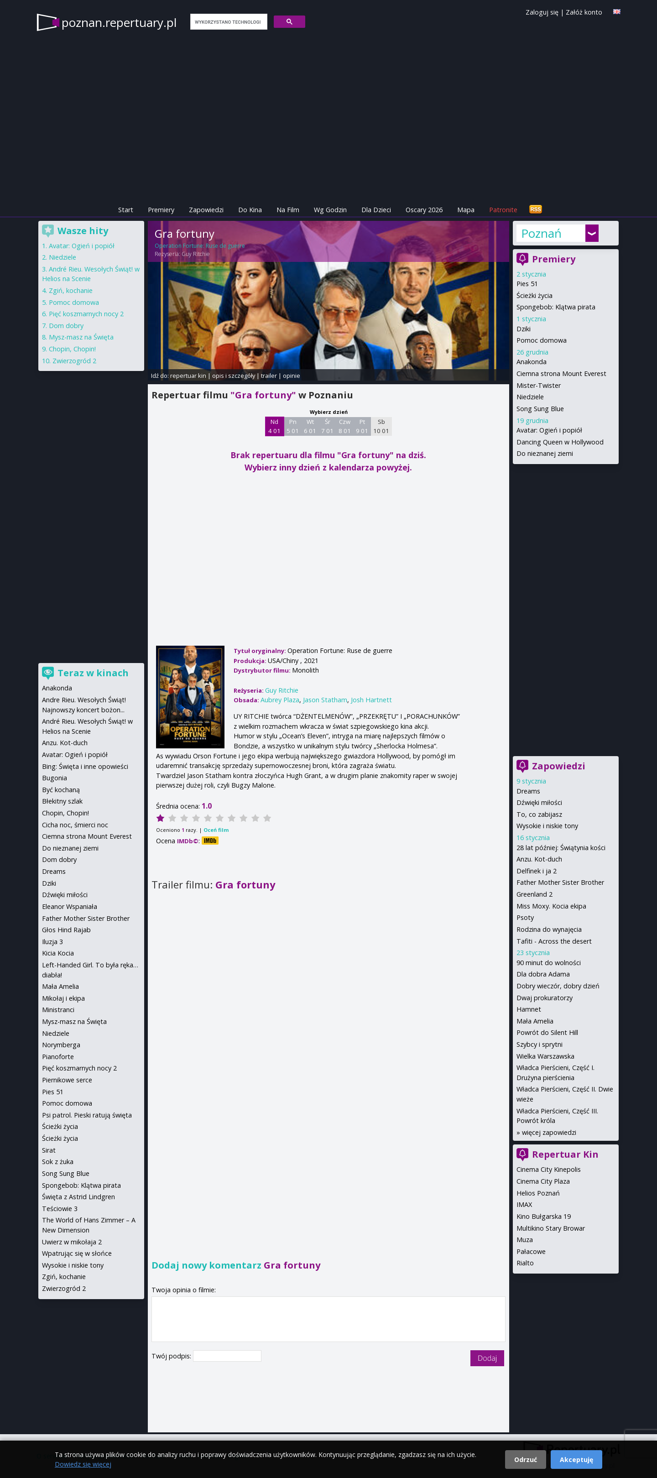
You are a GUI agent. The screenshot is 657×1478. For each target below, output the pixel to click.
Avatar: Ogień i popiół (549, 430)
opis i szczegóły (233, 375)
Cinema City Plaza (543, 1181)
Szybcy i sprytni (539, 1044)
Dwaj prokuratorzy (544, 997)
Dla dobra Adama (543, 974)
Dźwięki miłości (539, 802)
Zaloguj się (542, 12)
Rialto (525, 1263)
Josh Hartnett (371, 699)
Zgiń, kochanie (71, 290)
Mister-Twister (538, 385)
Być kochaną (61, 789)
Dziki (523, 328)
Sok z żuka (57, 1161)
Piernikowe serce (67, 1080)
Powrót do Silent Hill (547, 1032)
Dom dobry (66, 325)
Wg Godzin (330, 209)
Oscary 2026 (424, 209)
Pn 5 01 (293, 426)
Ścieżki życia (534, 295)
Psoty (525, 917)
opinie (291, 375)
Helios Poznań (538, 1193)
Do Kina (250, 209)
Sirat (49, 1150)
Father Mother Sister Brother (560, 882)
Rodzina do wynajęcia (549, 929)
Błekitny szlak (62, 801)
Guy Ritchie (196, 254)
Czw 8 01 (345, 426)
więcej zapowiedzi (549, 1132)
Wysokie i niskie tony (547, 825)
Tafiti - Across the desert (554, 941)
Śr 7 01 (327, 426)
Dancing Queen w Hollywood (560, 442)
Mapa (465, 209)
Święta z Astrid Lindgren (78, 1196)
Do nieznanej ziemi (544, 453)
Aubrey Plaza (280, 699)
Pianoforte (58, 1056)
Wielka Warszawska (545, 1056)
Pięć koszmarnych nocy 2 (86, 313)
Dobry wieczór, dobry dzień (558, 986)
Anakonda (531, 361)
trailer (269, 375)
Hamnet (528, 1009)
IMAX (524, 1204)
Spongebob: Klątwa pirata (555, 307)
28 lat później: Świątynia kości (560, 847)
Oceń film (216, 829)
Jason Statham (325, 699)
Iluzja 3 (52, 941)
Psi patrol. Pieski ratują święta (87, 1115)
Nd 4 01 (274, 426)
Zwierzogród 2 (74, 360)
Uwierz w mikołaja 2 (72, 1242)
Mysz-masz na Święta (81, 337)
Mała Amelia (534, 1021)
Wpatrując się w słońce (77, 1253)
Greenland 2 (534, 894)
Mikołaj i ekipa (63, 998)
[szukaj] (228, 21)
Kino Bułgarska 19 (543, 1216)
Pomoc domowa (541, 340)
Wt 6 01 (310, 426)
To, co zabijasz (539, 814)
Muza (524, 1239)
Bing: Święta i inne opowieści (85, 766)
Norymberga (61, 1044)
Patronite (503, 209)
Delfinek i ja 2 (536, 871)
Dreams (528, 791)
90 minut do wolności (548, 962)
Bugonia (54, 777)
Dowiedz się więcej (83, 1464)
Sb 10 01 (381, 426)
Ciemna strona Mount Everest (561, 373)
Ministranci (58, 1009)
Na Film (287, 209)
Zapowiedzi (206, 209)
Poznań (541, 233)
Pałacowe (531, 1251)
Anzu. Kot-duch (539, 859)
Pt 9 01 (362, 426)
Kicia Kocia (58, 953)
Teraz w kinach (93, 673)
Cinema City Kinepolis (548, 1169)
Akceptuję (576, 1459)
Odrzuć (525, 1459)
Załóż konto (584, 12)
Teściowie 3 (60, 1208)
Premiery (161, 209)
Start (125, 209)
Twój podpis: (172, 1356)
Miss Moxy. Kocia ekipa (551, 906)
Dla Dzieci (376, 209)
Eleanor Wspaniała (69, 906)
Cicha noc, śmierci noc (75, 824)
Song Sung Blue (540, 408)
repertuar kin (188, 375)
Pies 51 (527, 283)
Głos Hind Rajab (66, 929)
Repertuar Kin (565, 1154)
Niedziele (530, 396)
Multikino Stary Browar (550, 1228)
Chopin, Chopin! (72, 349)
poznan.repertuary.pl (119, 22)
